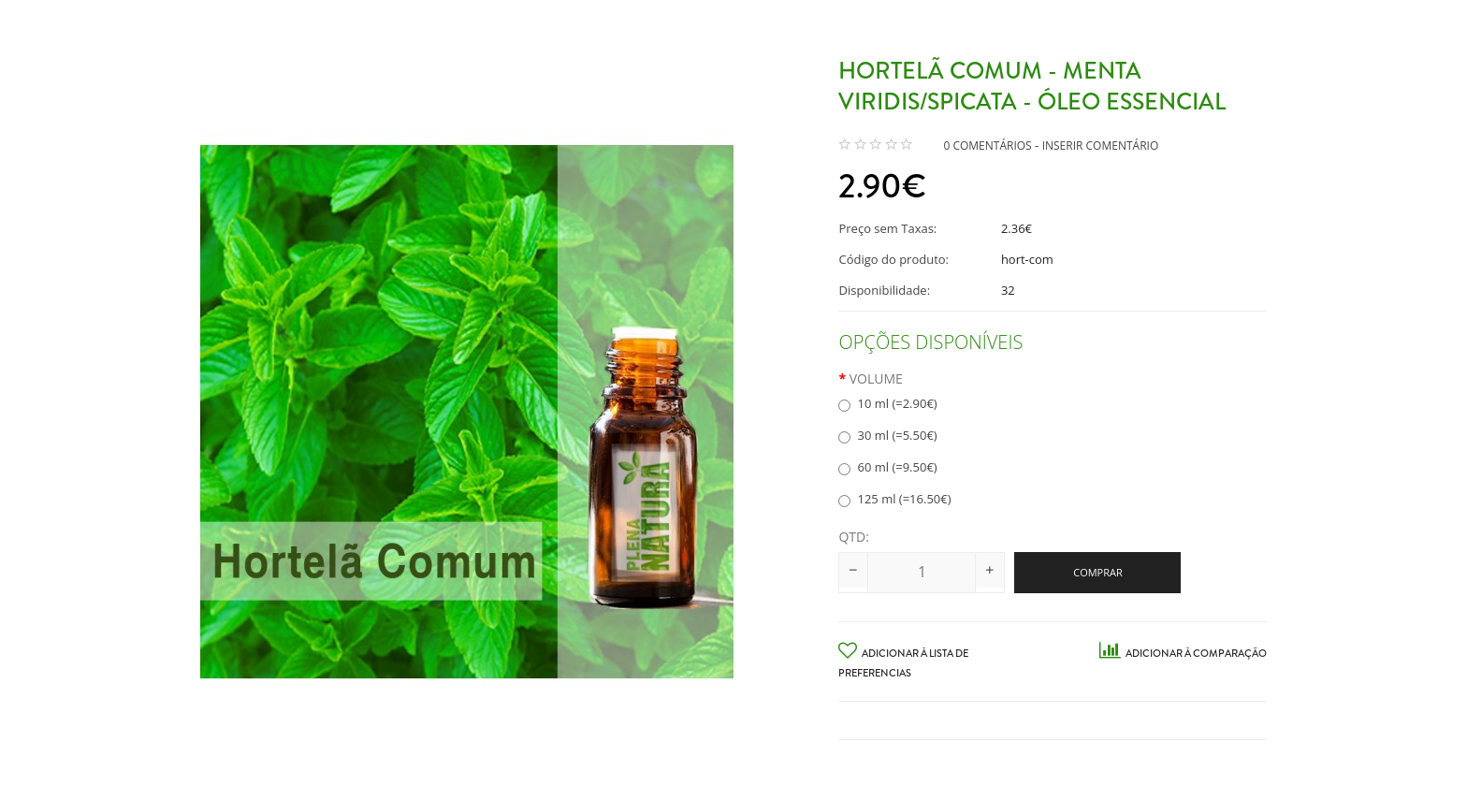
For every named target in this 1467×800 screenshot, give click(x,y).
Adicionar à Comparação (1183, 653)
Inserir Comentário (1100, 145)
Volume (876, 378)
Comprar (1098, 572)
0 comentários (987, 145)
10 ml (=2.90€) (887, 403)
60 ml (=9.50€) (887, 466)
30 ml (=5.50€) (887, 435)
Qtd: (853, 536)
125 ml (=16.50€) (894, 498)
